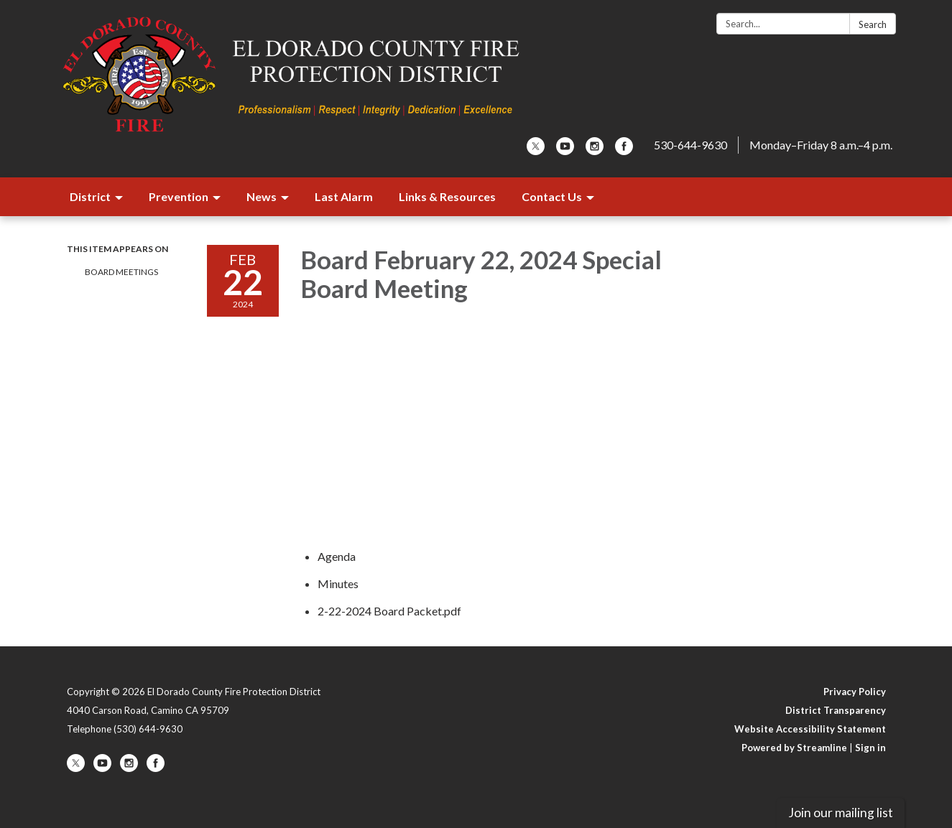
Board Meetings (121, 271)
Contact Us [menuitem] (552, 196)
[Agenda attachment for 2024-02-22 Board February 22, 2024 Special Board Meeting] (337, 556)
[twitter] (536, 150)
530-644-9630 (690, 145)
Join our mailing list (840, 812)
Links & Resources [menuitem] (447, 196)
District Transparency (835, 710)
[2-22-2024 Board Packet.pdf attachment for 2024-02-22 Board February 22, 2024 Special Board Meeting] (389, 611)
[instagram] (595, 150)
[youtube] (565, 150)
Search (873, 24)
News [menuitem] (261, 196)
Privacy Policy (854, 691)
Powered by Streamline (794, 747)
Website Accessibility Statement (810, 729)
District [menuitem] (90, 196)
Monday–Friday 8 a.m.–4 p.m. (820, 145)
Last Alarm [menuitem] (344, 196)
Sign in (870, 747)
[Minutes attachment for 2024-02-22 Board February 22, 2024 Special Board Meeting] (338, 583)
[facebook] (624, 150)
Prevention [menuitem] (178, 196)
